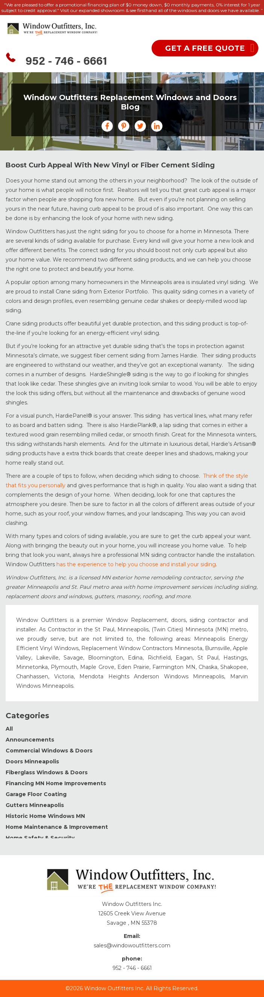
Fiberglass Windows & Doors (47, 772)
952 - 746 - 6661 (66, 62)
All (9, 728)
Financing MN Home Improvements (56, 783)
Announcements (30, 739)
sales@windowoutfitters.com (132, 945)
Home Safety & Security (40, 837)
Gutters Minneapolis (35, 805)
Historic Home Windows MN (45, 816)
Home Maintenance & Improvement (57, 827)
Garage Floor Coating (36, 794)
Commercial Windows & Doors (49, 750)
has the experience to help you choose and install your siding (136, 564)
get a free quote (205, 48)
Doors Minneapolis (32, 761)
